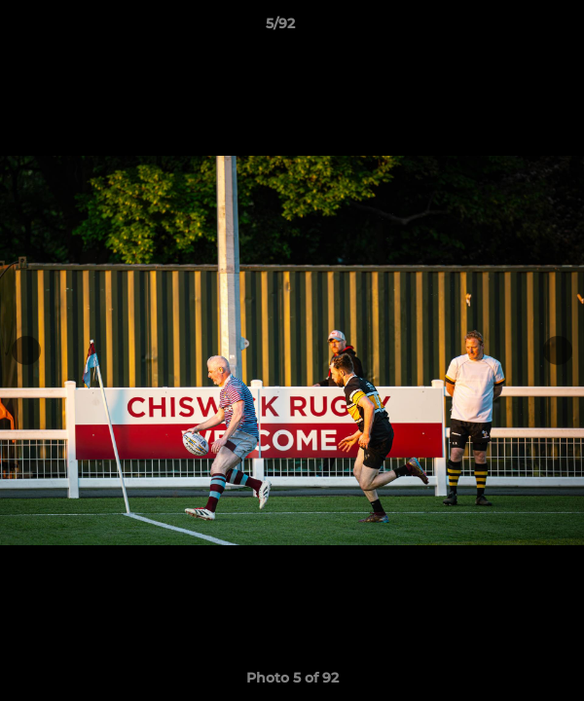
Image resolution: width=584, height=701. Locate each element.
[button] (514, 28)
